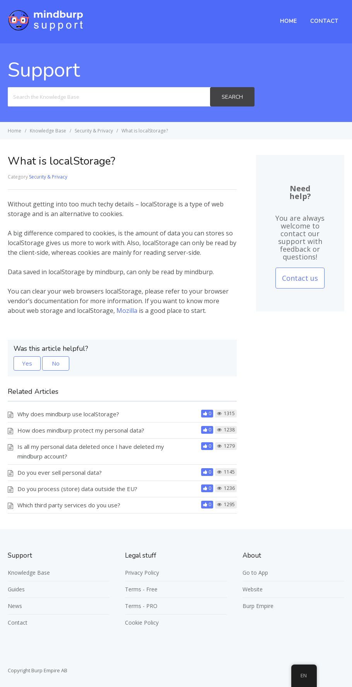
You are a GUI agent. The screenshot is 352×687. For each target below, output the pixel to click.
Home (288, 21)
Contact (324, 21)
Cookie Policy (142, 622)
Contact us (300, 278)
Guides (16, 589)
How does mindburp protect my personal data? (80, 430)
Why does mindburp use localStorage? (68, 414)
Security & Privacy (48, 176)
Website (253, 589)
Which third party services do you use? (68, 505)
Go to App (255, 572)
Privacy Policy (142, 572)
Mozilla (126, 310)
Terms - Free (141, 589)
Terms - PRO (141, 606)
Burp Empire (258, 606)
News (15, 606)
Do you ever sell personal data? (59, 472)
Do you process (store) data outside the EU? (77, 489)
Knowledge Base (29, 572)
